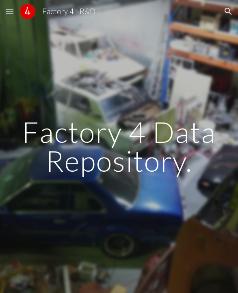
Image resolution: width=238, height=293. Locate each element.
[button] (9, 11)
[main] (119, 146)
